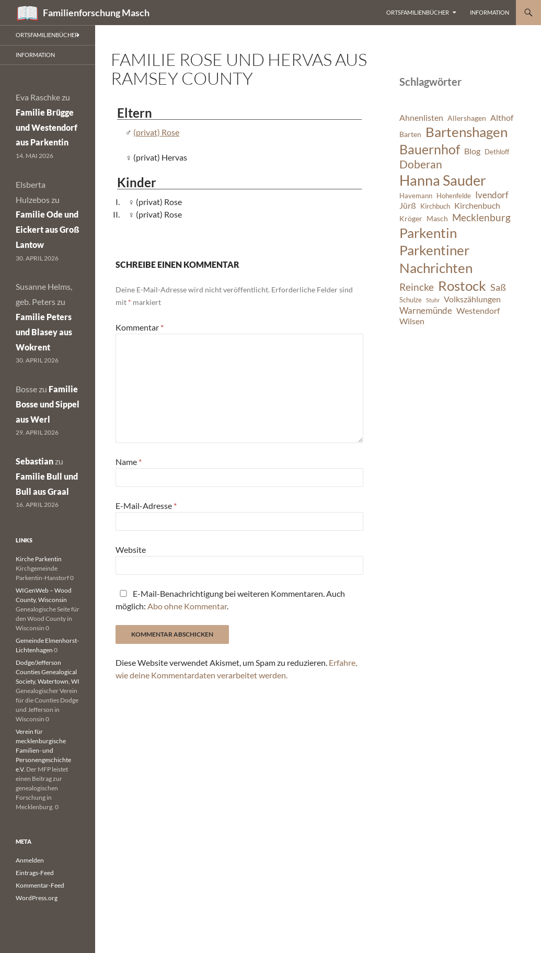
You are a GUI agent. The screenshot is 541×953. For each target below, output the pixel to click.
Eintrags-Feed (35, 873)
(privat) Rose (156, 132)
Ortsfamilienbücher (417, 12)
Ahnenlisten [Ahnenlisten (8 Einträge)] (421, 117)
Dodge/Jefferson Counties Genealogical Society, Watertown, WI (47, 672)
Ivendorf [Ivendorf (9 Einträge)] (492, 194)
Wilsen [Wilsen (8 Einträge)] (411, 321)
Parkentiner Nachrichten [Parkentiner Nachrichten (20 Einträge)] (436, 259)
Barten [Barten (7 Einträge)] (410, 134)
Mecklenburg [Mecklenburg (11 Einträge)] (481, 217)
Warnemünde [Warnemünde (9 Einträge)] (425, 310)
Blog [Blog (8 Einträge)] (472, 151)
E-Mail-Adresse (146, 505)
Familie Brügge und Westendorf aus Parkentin (46, 127)
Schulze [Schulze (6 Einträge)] (410, 300)
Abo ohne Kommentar (187, 606)
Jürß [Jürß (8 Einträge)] (407, 205)
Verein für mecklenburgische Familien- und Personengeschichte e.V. (43, 750)
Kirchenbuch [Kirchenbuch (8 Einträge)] (477, 205)
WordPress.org (36, 898)
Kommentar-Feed (40, 885)
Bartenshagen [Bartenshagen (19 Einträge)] (466, 132)
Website (131, 549)
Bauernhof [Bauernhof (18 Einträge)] (429, 149)
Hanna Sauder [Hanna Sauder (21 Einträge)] (442, 180)
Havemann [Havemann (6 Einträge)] (415, 196)
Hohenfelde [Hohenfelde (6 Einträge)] (453, 196)
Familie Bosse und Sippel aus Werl (47, 404)
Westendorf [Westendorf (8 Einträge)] (478, 310)
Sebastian (34, 461)
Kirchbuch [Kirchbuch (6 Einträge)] (435, 206)
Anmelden (30, 860)
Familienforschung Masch (96, 12)
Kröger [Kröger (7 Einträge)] (410, 218)
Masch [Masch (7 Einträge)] (437, 218)
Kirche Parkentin (39, 559)
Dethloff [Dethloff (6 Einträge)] (497, 152)
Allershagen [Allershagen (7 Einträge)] (466, 118)
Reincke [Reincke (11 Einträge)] (416, 287)
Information (489, 12)
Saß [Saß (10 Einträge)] (498, 287)
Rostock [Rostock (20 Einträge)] (462, 285)
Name (129, 462)
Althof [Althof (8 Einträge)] (501, 117)
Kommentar (140, 327)
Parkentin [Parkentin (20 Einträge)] (428, 232)
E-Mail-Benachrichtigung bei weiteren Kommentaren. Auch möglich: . (230, 599)
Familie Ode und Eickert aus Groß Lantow (47, 229)
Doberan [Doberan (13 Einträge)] (420, 164)
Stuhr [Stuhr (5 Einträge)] (433, 300)
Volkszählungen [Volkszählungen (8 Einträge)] (472, 299)
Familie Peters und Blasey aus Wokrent (44, 332)
